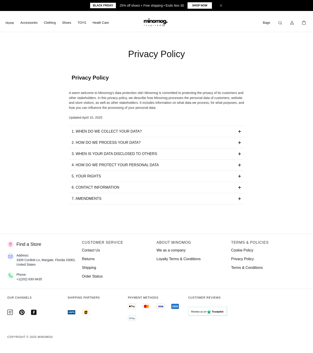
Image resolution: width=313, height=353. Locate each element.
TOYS (82, 22)
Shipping (89, 268)
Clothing (50, 22)
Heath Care (101, 22)
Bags (266, 22)
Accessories (28, 22)
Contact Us (91, 250)
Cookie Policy (242, 250)
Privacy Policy (242, 259)
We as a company (171, 250)
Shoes (66, 22)
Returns (88, 259)
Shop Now (199, 5)
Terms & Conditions (247, 268)
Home (9, 23)
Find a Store (28, 244)
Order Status (92, 276)
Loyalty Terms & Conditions (178, 259)
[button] (156, 22)
